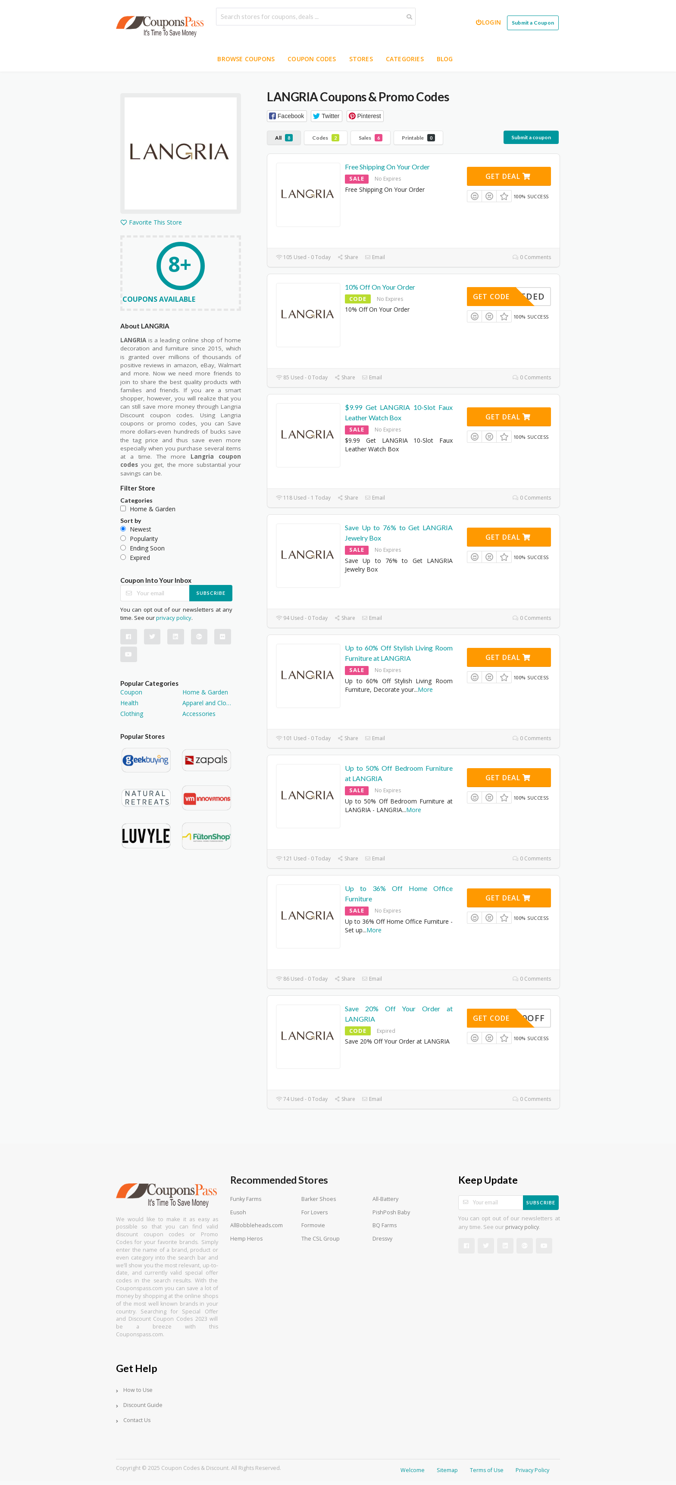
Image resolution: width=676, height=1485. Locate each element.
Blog (445, 59)
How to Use (138, 1390)
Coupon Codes (312, 59)
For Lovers (314, 1212)
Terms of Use (487, 1470)
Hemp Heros (246, 1238)
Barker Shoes (318, 1199)
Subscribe (211, 593)
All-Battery (385, 1199)
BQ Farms (384, 1225)
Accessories (199, 714)
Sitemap (447, 1470)
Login (488, 22)
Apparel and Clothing (207, 703)
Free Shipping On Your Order (387, 167)
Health (129, 703)
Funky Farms (245, 1199)
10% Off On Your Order (380, 287)
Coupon (131, 692)
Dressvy (382, 1238)
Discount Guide (143, 1405)
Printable (418, 137)
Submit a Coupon (533, 22)
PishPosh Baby (391, 1212)
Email (375, 257)
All (284, 137)
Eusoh (238, 1212)
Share (347, 257)
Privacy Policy (532, 1470)
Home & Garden (205, 692)
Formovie (313, 1225)
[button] (287, 116)
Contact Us (136, 1420)
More (425, 689)
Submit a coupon (531, 137)
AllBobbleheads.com (256, 1225)
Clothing (131, 714)
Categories (405, 59)
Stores (361, 59)
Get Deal (508, 176)
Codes (325, 137)
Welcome (413, 1470)
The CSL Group (320, 1238)
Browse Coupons (246, 59)
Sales (370, 137)
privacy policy (173, 618)
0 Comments (532, 257)
